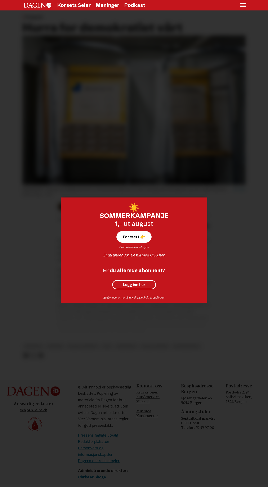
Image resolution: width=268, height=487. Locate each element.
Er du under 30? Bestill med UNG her (134, 255)
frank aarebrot (83, 346)
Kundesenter (147, 416)
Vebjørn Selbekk (33, 410)
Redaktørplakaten (93, 441)
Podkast (134, 5)
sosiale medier (154, 346)
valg (107, 346)
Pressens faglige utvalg (98, 435)
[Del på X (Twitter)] (33, 355)
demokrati (126, 346)
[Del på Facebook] (25, 355)
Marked (142, 402)
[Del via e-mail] (40, 355)
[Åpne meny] (243, 5)
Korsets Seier (74, 5)
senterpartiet (186, 346)
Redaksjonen (147, 392)
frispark (55, 346)
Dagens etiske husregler (99, 460)
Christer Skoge (92, 477)
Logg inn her (134, 284)
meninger (33, 346)
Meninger (108, 5)
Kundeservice (148, 397)
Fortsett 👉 (134, 236)
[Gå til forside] (37, 5)
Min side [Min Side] (143, 411)
